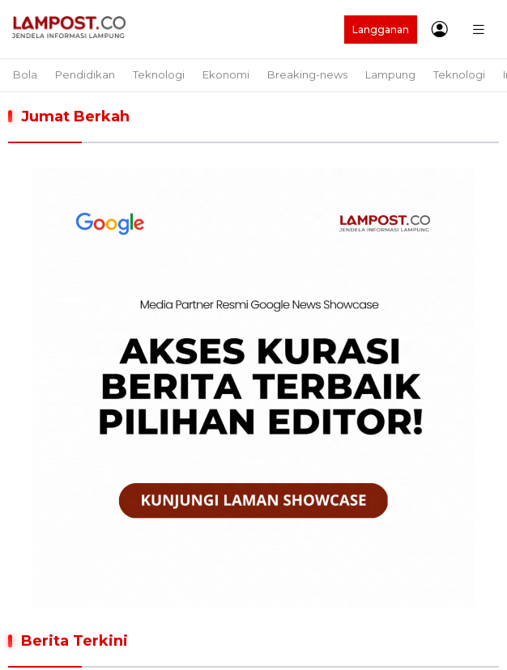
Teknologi (159, 74)
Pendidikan (85, 74)
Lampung (390, 74)
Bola (25, 74)
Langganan (380, 29)
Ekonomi (225, 74)
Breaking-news (307, 74)
